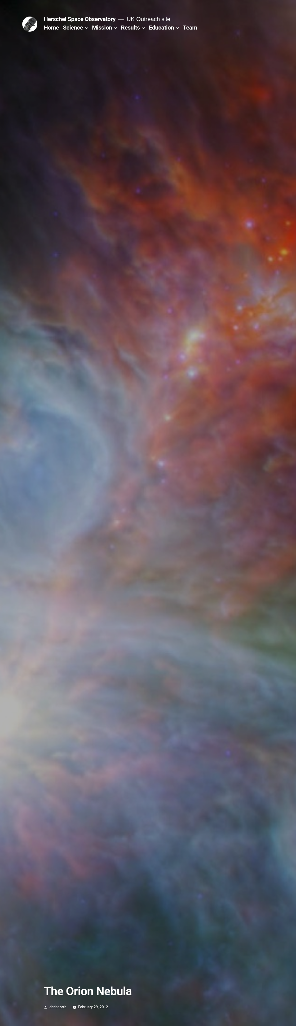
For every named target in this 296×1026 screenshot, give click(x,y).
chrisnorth (57, 1007)
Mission (102, 27)
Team (190, 27)
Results (130, 27)
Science (73, 27)
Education (161, 27)
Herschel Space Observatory (79, 19)
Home (51, 27)
